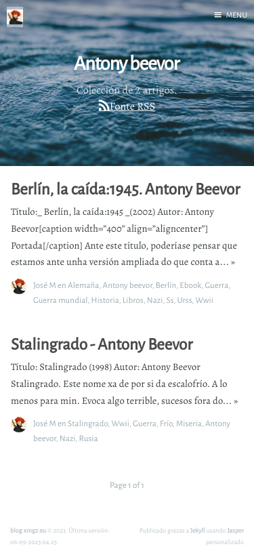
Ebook (190, 285)
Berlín (166, 285)
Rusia (88, 438)
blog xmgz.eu (28, 530)
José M (44, 285)
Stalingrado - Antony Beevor (101, 344)
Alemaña (83, 285)
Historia (105, 300)
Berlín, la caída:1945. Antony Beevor (125, 189)
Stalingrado (88, 423)
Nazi (155, 300)
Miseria (189, 423)
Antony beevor (127, 285)
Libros (133, 300)
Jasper (235, 530)
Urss (184, 300)
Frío (166, 423)
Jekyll (197, 530)
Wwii (204, 300)
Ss (170, 300)
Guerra (216, 285)
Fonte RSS (132, 106)
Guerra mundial (60, 300)
